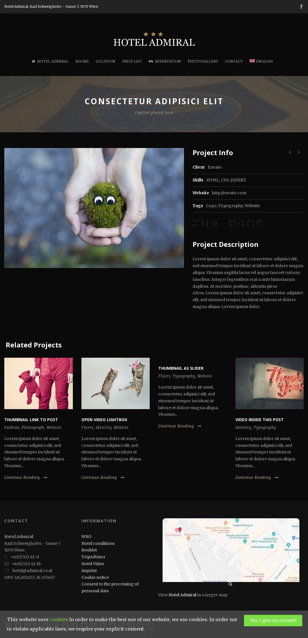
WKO (86, 536)
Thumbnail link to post (31, 419)
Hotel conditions (98, 543)
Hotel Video (92, 563)
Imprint (89, 570)
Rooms (82, 61)
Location (105, 61)
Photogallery (203, 61)
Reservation (165, 61)
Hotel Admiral (50, 61)
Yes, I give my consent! (273, 620)
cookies (59, 619)
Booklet (89, 550)
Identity (103, 427)
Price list (132, 61)
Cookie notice (95, 577)
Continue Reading (25, 477)
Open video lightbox (104, 419)
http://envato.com (229, 192)
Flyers (87, 427)
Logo (211, 205)
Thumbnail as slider (180, 368)
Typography (230, 205)
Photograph (33, 427)
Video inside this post (259, 419)
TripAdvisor (93, 556)
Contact (234, 61)
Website (252, 205)
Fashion (11, 427)
